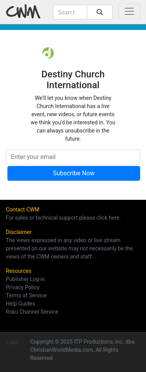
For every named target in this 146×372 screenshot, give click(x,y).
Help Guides (20, 303)
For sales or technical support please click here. (63, 218)
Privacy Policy (22, 287)
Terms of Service (26, 295)
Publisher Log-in (25, 279)
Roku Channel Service (32, 312)
